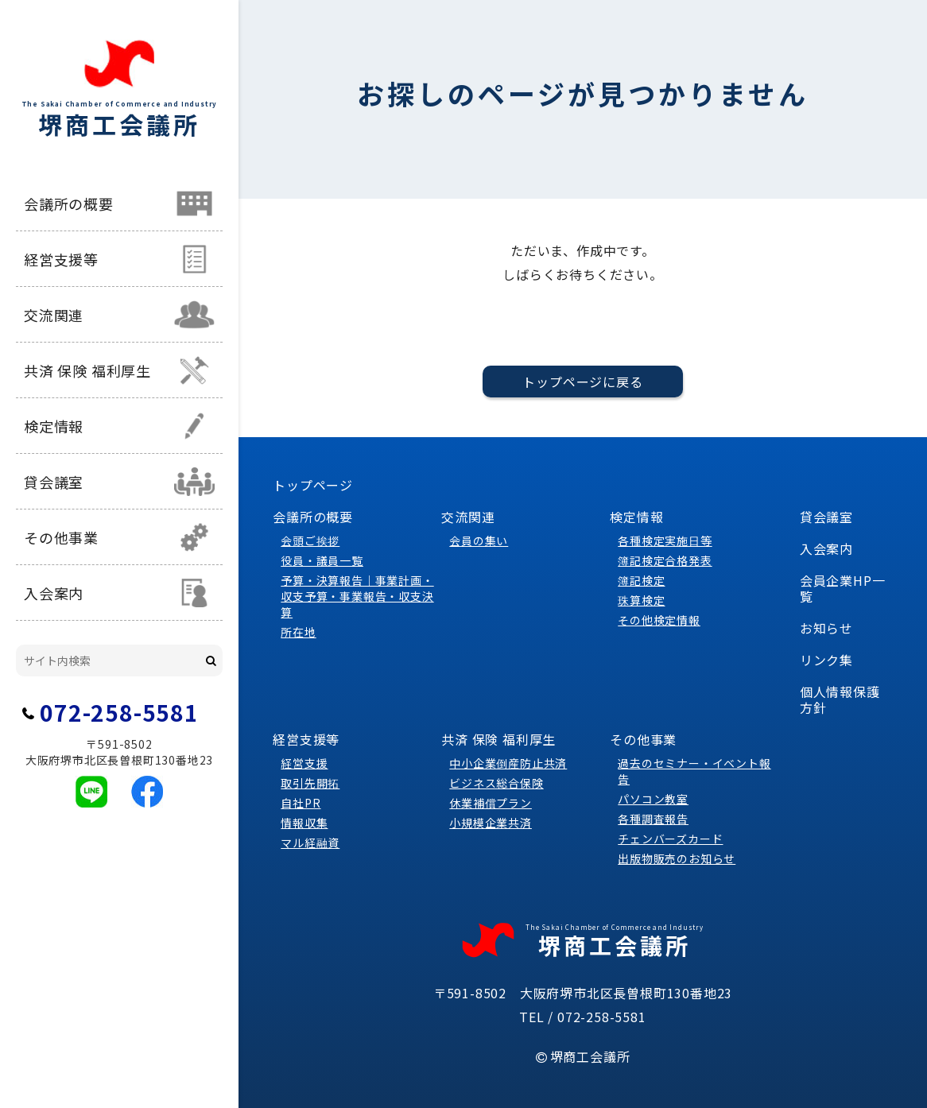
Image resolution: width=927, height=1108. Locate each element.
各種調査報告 (653, 819)
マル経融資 (310, 842)
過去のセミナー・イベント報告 (694, 771)
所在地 (298, 632)
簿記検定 (641, 580)
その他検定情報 (659, 620)
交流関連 (53, 314)
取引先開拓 (310, 783)
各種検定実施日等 (665, 540)
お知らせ (826, 628)
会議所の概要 (69, 203)
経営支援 (304, 763)
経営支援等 (61, 259)
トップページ (313, 485)
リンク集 (826, 660)
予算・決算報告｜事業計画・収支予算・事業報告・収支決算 (357, 596)
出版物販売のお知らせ (676, 858)
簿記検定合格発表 (665, 560)
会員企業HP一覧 (843, 588)
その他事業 (61, 537)
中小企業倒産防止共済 (508, 763)
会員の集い (478, 540)
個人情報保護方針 (840, 699)
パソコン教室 (653, 799)
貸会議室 (53, 481)
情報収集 (304, 823)
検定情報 (53, 426)
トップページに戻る (582, 381)
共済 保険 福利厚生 (87, 370)
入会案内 (53, 593)
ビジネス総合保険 (496, 783)
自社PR (300, 803)
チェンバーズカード (670, 838)
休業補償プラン (490, 803)
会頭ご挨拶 (310, 540)
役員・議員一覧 (322, 560)
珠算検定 (641, 600)
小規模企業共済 (490, 823)
